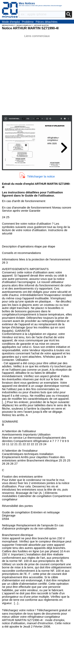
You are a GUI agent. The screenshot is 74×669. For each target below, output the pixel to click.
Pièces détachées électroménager (47, 22)
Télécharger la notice (41, 176)
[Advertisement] (37, 74)
